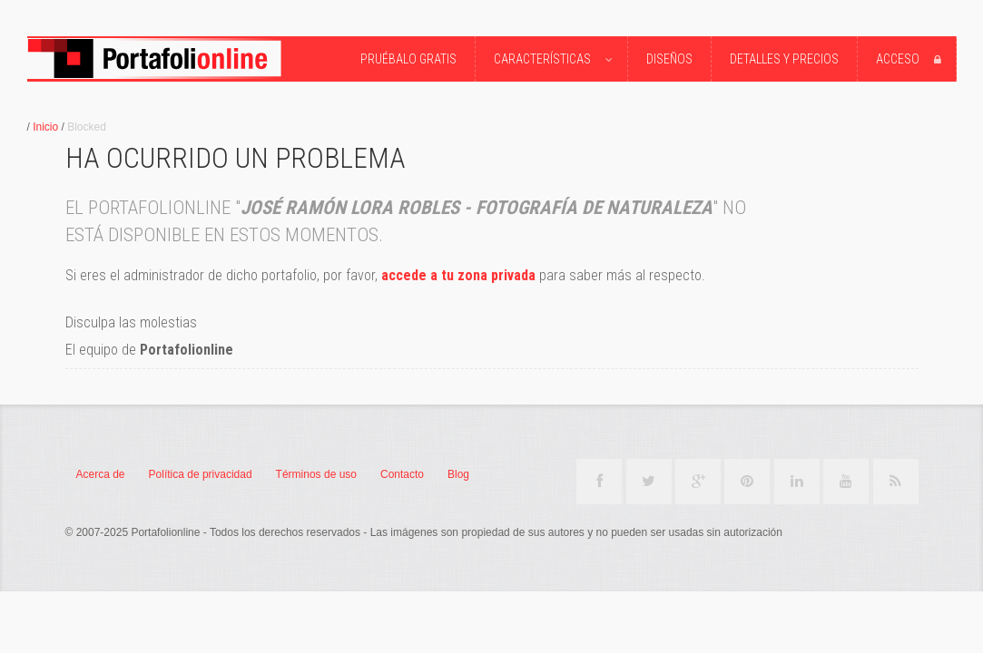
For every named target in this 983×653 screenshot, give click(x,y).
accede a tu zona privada (458, 275)
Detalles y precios (784, 59)
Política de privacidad (200, 474)
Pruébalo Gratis (408, 59)
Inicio (45, 127)
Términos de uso (316, 474)
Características (556, 60)
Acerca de (100, 474)
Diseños (669, 59)
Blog (458, 474)
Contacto (402, 474)
